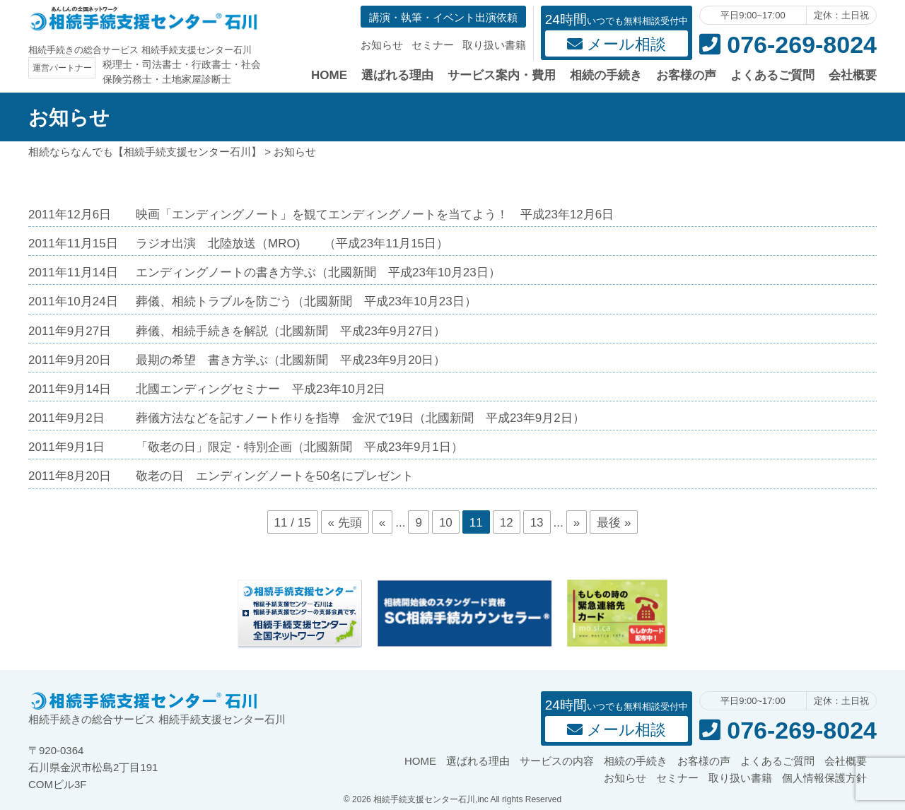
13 (537, 522)
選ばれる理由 (397, 75)
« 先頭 (345, 522)
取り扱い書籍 (494, 45)
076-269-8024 (788, 44)
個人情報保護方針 (824, 778)
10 (445, 522)
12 (506, 522)
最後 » (614, 522)
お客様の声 (686, 75)
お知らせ (382, 45)
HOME (329, 75)
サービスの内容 (557, 761)
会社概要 (853, 75)
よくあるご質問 (772, 75)
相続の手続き (606, 75)
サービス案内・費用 (502, 75)
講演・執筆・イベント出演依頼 (443, 17)
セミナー (432, 45)
